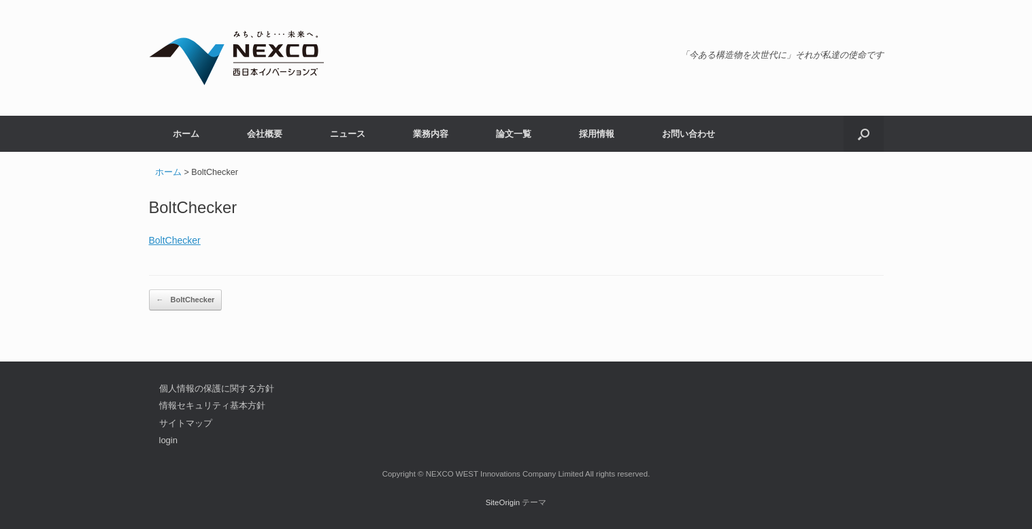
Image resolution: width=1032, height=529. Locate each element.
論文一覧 (513, 134)
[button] (864, 134)
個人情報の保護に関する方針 (216, 388)
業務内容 (430, 134)
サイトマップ (185, 423)
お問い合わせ (688, 134)
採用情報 (596, 134)
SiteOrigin (503, 502)
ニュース (347, 134)
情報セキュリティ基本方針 (212, 405)
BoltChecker (175, 240)
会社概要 (264, 134)
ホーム (186, 134)
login (168, 440)
